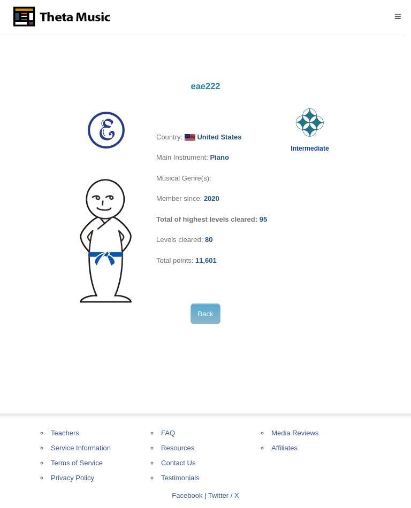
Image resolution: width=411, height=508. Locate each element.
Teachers (65, 433)
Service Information (81, 448)
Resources (177, 448)
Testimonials (180, 478)
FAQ (168, 433)
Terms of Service (77, 463)
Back (206, 314)
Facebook (187, 495)
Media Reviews (294, 433)
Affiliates (284, 448)
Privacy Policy (72, 478)
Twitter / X (223, 495)
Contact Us (178, 463)
